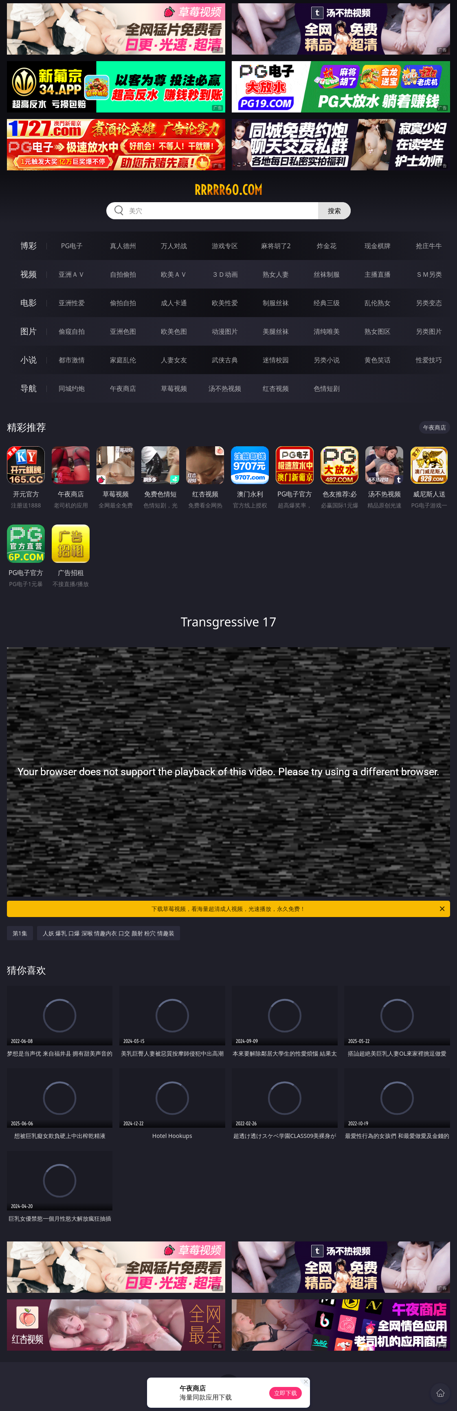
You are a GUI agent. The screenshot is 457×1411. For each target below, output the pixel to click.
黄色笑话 (378, 359)
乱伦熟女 (378, 302)
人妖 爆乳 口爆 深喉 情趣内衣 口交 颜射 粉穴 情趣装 (108, 933)
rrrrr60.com (228, 190)
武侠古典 (225, 359)
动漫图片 (225, 331)
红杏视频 (276, 388)
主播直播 (378, 274)
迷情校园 (276, 359)
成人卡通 (174, 302)
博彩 (28, 245)
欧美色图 (174, 331)
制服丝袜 (276, 302)
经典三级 (327, 302)
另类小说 (327, 359)
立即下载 (285, 1393)
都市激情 (72, 359)
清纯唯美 (327, 331)
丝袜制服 (327, 274)
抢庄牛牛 (429, 245)
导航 (28, 388)
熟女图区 (378, 331)
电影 (28, 302)
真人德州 (123, 245)
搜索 (334, 210)
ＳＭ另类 (429, 274)
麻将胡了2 (276, 245)
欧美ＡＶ (174, 274)
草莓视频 (174, 388)
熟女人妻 (276, 274)
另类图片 (429, 331)
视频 (28, 274)
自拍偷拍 (123, 274)
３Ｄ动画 (225, 274)
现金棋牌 (378, 245)
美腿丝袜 (276, 331)
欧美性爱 (225, 302)
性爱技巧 (429, 359)
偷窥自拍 (72, 331)
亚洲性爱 (72, 302)
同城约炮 (72, 388)
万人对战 (174, 245)
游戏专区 (225, 245)
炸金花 (326, 245)
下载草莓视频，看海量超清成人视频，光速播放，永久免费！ (299, 909)
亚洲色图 (123, 331)
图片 (28, 331)
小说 (28, 359)
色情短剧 (327, 388)
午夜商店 (123, 388)
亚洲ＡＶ (72, 274)
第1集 (20, 933)
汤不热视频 (225, 388)
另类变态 (429, 302)
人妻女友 (174, 359)
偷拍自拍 (123, 302)
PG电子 (72, 245)
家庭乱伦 (123, 359)
